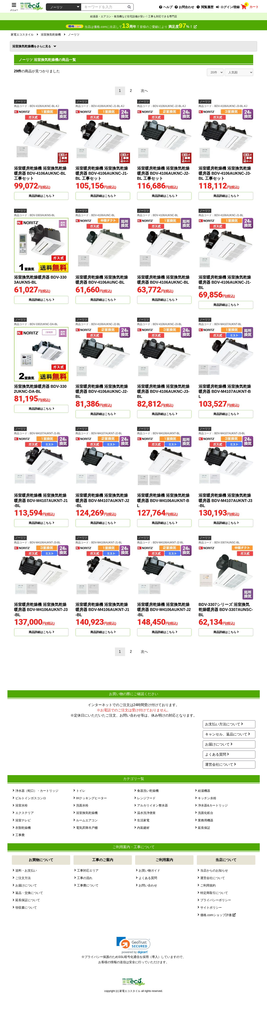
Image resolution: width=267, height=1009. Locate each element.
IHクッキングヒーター (91, 798)
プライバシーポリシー (215, 900)
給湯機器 (204, 790)
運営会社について (219, 764)
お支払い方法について (222, 724)
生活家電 (143, 820)
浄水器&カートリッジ (213, 805)
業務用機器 (205, 820)
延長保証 (204, 827)
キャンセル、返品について (226, 734)
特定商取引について (214, 893)
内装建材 (143, 827)
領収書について (26, 907)
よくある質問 (215, 754)
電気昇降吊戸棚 (87, 827)
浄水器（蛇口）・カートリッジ (36, 790)
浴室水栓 (21, 805)
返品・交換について (29, 893)
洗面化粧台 (205, 813)
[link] (133, 945)
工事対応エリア (88, 870)
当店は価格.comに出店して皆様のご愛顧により (140, 26)
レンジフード (146, 798)
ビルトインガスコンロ (30, 798)
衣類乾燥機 (23, 827)
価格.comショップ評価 (217, 915)
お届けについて (217, 744)
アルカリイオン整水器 (152, 805)
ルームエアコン (87, 820)
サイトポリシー (211, 907)
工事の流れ (84, 878)
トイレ (80, 790)
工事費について (88, 885)
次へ (144, 91)
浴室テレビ (23, 820)
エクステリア (24, 813)
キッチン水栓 (207, 798)
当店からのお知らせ (214, 870)
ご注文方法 (23, 878)
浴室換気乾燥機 (32, 46)
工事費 (20, 835)
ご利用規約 (208, 885)
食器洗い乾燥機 (148, 790)
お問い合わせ (148, 885)
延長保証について (27, 900)
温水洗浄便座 (146, 813)
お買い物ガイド (149, 870)
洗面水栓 (82, 805)
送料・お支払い (26, 870)
